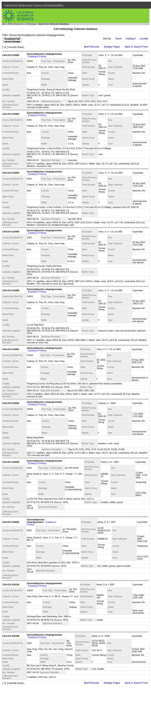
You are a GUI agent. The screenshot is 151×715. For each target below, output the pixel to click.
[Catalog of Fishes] (37, 56)
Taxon (118, 38)
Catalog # (130, 38)
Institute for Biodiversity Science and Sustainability (34, 5)
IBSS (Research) (16, 24)
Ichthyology (31, 24)
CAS (4, 24)
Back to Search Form (136, 46)
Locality (144, 38)
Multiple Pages (112, 46)
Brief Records (91, 46)
